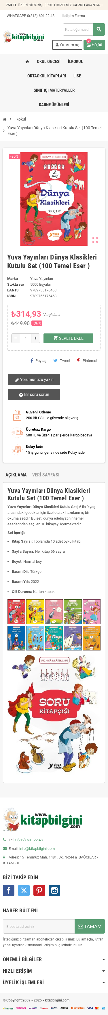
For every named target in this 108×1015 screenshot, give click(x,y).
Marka (12, 278)
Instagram (54, 890)
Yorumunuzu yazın (34, 379)
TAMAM (90, 926)
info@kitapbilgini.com (37, 848)
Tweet (61, 360)
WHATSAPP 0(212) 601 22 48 (28, 16)
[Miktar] (25, 338)
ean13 (12, 290)
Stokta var (15, 284)
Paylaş (38, 360)
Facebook (8, 890)
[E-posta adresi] (39, 926)
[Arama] (84, 29)
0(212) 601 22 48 (29, 840)
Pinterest (87, 360)
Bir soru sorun (34, 394)
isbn (11, 296)
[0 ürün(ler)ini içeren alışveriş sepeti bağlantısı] (94, 45)
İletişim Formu (71, 16)
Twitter (24, 890)
